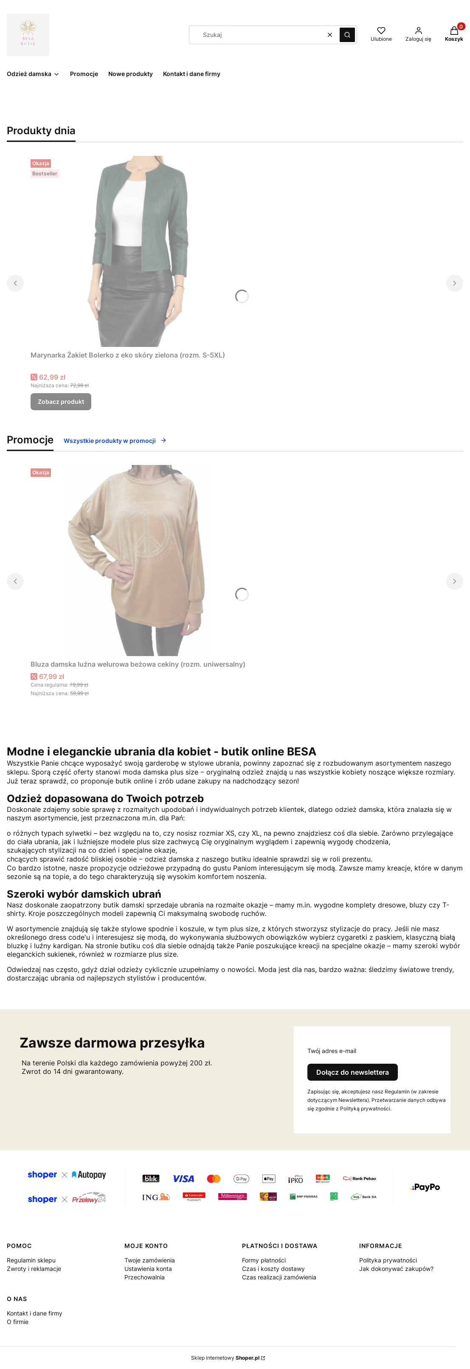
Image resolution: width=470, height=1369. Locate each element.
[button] (347, 35)
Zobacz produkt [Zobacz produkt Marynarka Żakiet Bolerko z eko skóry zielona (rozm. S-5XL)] (61, 401)
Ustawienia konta (148, 1268)
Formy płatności (264, 1260)
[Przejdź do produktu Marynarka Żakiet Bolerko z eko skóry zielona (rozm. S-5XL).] (137, 251)
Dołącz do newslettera (352, 1072)
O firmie (17, 1321)
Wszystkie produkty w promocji (115, 440)
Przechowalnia (144, 1277)
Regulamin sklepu (31, 1260)
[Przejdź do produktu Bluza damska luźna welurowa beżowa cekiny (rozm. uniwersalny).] (138, 560)
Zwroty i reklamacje (34, 1268)
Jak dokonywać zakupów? (396, 1268)
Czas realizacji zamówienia (279, 1277)
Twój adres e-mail (331, 1050)
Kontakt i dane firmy (34, 1313)
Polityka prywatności (388, 1260)
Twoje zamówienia (149, 1260)
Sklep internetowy (225, 1358)
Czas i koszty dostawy (273, 1268)
